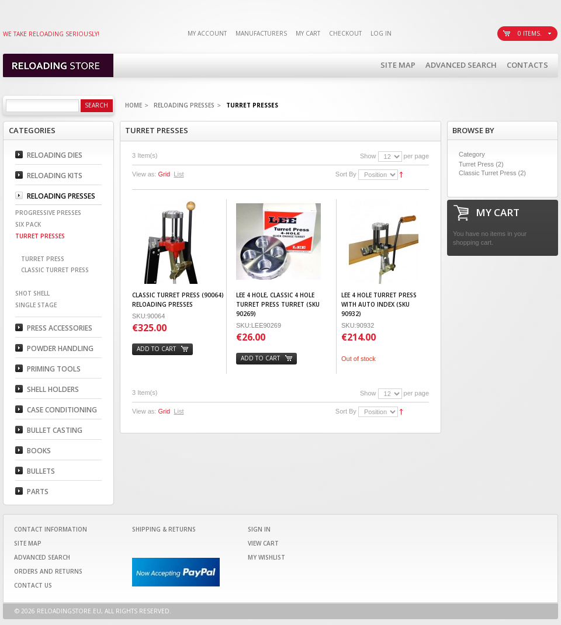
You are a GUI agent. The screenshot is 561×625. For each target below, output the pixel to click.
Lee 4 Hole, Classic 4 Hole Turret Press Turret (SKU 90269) (278, 304)
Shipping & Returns (164, 529)
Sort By (345, 174)
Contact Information (50, 529)
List (178, 174)
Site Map (397, 65)
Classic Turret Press (487, 172)
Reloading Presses (184, 105)
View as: (144, 174)
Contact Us (33, 585)
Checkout (345, 33)
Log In (381, 33)
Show (368, 155)
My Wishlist (266, 557)
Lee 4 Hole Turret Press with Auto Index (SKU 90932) (379, 304)
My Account (207, 33)
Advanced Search (461, 65)
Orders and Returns (48, 571)
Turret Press (476, 164)
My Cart (308, 33)
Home (133, 105)
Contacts (527, 65)
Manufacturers (261, 33)
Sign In (259, 529)
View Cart (263, 543)
